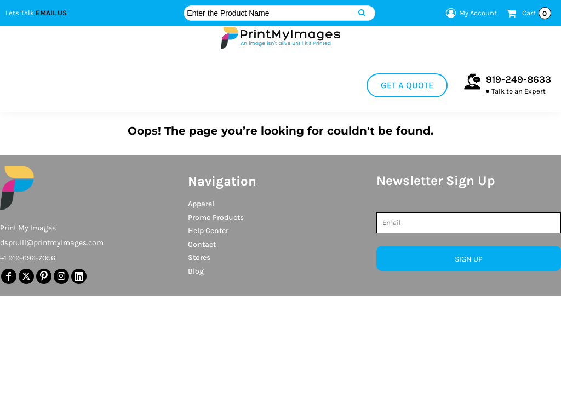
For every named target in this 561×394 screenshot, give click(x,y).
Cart (536, 13)
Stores (199, 257)
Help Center (208, 230)
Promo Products (216, 217)
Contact (202, 244)
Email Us (51, 13)
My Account (470, 13)
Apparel (201, 203)
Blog (196, 271)
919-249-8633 (518, 79)
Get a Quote (407, 85)
